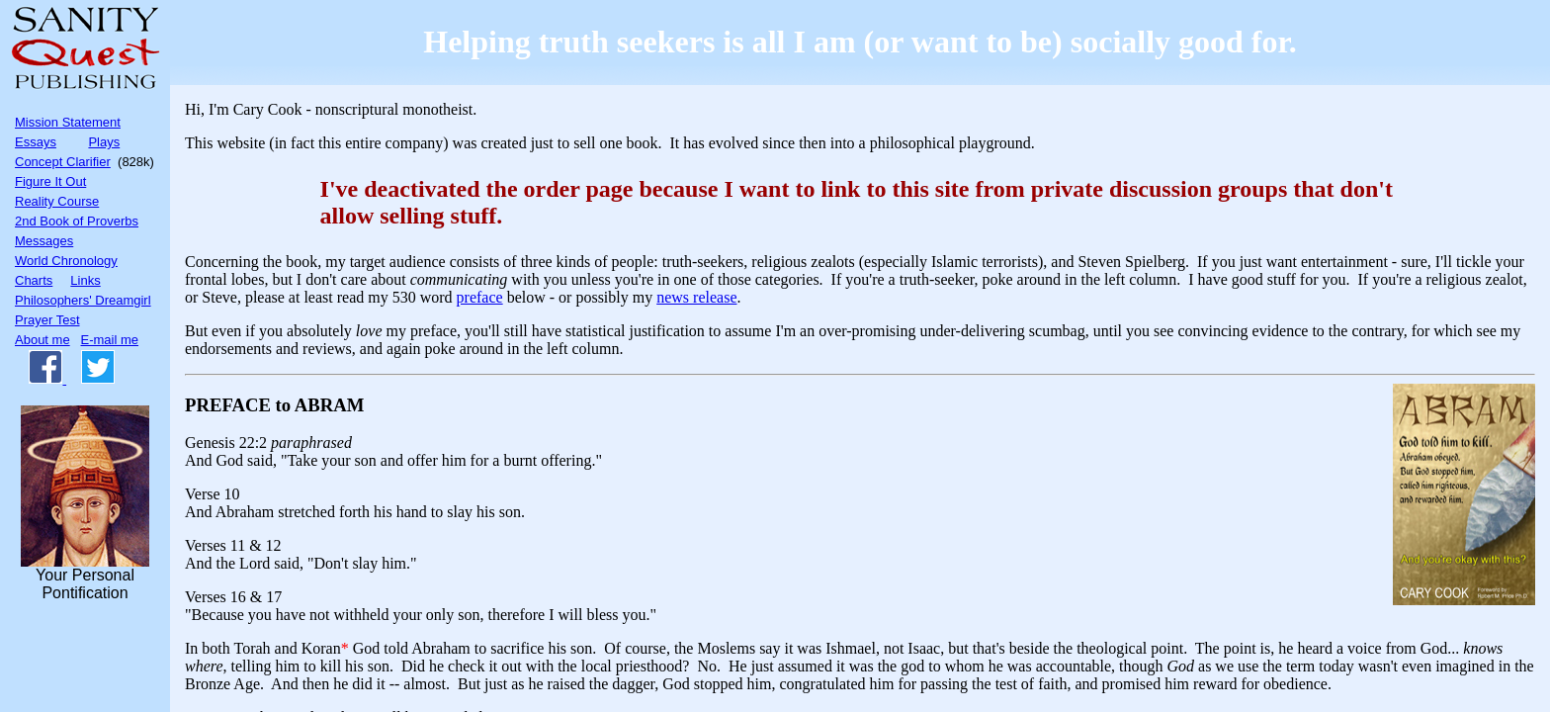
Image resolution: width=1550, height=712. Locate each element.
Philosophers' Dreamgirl (83, 300)
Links (85, 280)
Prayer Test (47, 319)
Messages (44, 240)
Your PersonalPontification (85, 503)
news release (696, 297)
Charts (33, 280)
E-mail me (110, 339)
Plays (104, 141)
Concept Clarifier (63, 161)
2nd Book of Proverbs (76, 221)
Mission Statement (68, 122)
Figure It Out (50, 181)
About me (42, 339)
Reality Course (57, 201)
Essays (35, 141)
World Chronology (66, 260)
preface (480, 297)
